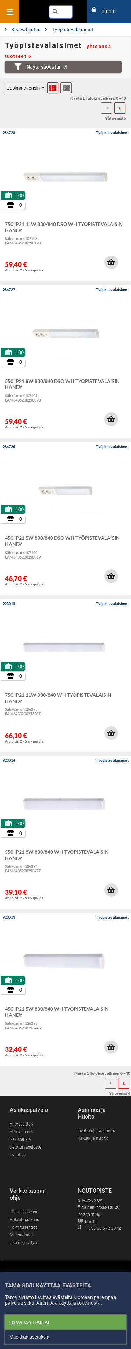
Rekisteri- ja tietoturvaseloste (25, 1143)
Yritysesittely (22, 1124)
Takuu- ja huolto (93, 1138)
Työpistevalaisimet (69, 29)
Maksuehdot (21, 1235)
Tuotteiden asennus (96, 1130)
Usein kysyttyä (23, 1242)
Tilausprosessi (23, 1211)
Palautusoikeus (24, 1219)
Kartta (87, 1222)
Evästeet (18, 1154)
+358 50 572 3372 (99, 1228)
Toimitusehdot (23, 1227)
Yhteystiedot (21, 1131)
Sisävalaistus (23, 29)
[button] (111, 262)
